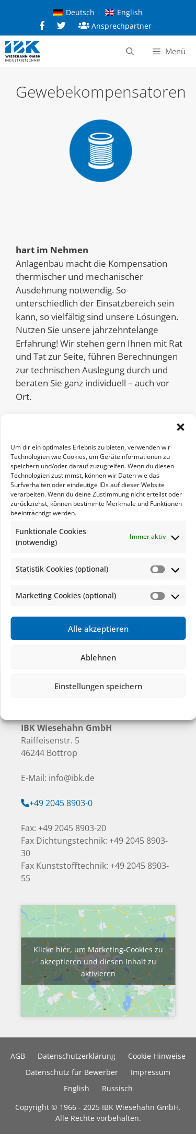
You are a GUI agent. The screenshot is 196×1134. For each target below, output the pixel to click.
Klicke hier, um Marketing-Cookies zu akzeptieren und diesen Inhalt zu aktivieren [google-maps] (98, 961)
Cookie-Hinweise (157, 1056)
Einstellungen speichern (98, 686)
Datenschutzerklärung (105, 707)
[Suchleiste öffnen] (129, 51)
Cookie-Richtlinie (44, 707)
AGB (17, 1056)
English (76, 1088)
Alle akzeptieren (98, 628)
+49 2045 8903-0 (61, 803)
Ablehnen (98, 657)
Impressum (159, 707)
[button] (180, 427)
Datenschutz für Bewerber (72, 1072)
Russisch (117, 1088)
